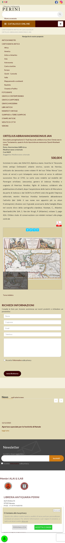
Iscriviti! (56, 458)
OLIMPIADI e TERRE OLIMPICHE (14, 115)
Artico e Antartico (10, 55)
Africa (6, 48)
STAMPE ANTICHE (8, 118)
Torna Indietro (8, 295)
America (7, 51)
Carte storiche (10, 66)
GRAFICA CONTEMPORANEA (13, 96)
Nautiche (7, 85)
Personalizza (19, 527)
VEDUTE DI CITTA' (9, 122)
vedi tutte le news (17, 397)
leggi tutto (5, 431)
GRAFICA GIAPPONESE (10, 100)
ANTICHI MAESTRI (9, 40)
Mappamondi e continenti (13, 81)
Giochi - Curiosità (10, 74)
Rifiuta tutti (56, 510)
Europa (7, 70)
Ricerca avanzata (10, 18)
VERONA (5, 126)
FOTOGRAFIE (7, 92)
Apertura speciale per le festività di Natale (21, 426)
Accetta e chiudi (43, 527)
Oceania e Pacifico (10, 89)
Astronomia (8, 63)
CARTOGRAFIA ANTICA (11, 44)
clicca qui (25, 521)
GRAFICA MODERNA (9, 104)
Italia (6, 77)
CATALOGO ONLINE (17, 23)
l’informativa (17, 360)
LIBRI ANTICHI (7, 107)
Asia (5, 59)
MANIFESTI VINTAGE (10, 111)
